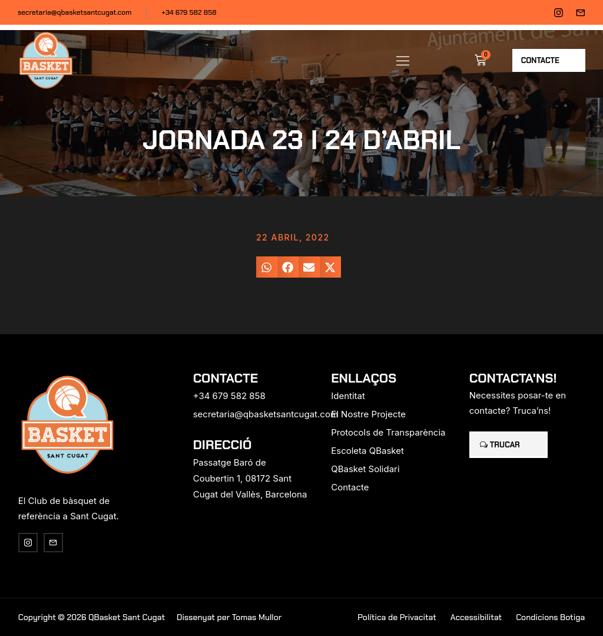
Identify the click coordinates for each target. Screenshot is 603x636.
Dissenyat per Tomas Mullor (229, 617)
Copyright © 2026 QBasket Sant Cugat (91, 617)
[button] (402, 60)
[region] (153, 543)
